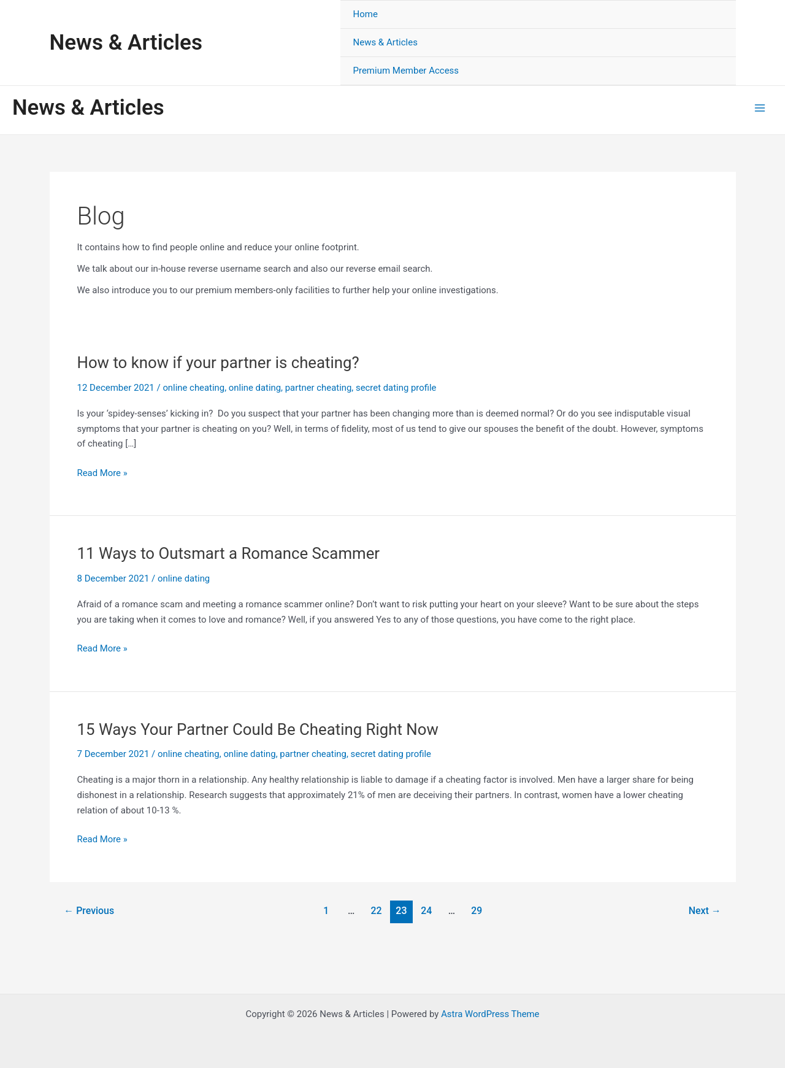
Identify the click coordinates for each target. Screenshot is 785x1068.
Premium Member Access (406, 70)
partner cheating (319, 387)
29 (477, 910)
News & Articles (126, 42)
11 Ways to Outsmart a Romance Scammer (229, 553)
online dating (255, 387)
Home (365, 14)
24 (426, 910)
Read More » (102, 473)
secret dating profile (398, 387)
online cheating (194, 387)
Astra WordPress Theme (490, 1014)
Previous (89, 910)
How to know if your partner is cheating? (219, 362)
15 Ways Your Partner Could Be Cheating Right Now (259, 729)
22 (375, 910)
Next (704, 910)
